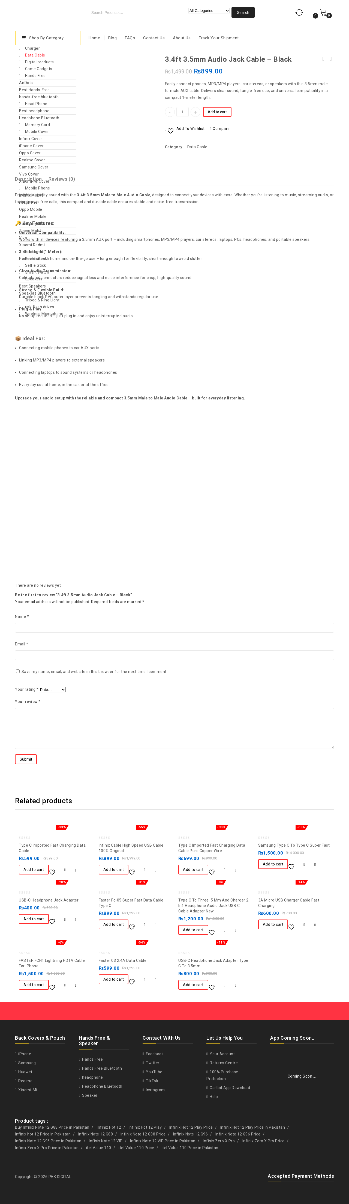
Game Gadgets (38, 69)
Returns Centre (223, 1063)
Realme (25, 1081)
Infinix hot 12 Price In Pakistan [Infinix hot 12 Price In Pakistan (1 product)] (43, 1134)
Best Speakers (32, 286)
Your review (28, 701)
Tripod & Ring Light (42, 300)
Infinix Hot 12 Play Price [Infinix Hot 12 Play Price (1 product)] (191, 1127)
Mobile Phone (37, 188)
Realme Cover (32, 160)
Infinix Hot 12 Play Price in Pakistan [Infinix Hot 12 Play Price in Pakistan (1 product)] (252, 1127)
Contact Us (154, 37)
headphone (92, 1077)
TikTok (151, 1081)
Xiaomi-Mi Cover (34, 181)
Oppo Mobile (30, 209)
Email (21, 644)
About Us (182, 37)
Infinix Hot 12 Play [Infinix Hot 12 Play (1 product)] (145, 1127)
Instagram (155, 1090)
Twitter (152, 1063)
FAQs (130, 37)
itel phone (28, 202)
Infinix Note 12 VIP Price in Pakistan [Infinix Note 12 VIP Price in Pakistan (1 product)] (162, 1141)
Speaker (89, 1095)
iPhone (24, 1054)
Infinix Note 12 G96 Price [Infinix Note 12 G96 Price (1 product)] (238, 1134)
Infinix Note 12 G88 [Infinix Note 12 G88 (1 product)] (95, 1134)
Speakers (34, 279)
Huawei (24, 1072)
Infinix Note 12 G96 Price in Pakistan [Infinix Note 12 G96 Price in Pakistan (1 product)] (48, 1141)
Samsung (26, 1063)
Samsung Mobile (34, 223)
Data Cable (35, 55)
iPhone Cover (31, 146)
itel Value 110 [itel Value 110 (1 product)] (98, 1148)
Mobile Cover (37, 131)
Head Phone (36, 104)
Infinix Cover (30, 139)
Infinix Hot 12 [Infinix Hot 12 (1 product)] (109, 1127)
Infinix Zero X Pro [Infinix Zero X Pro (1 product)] (219, 1141)
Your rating (27, 689)
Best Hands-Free (34, 90)
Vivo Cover (29, 174)
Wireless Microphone (44, 314)
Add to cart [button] (33, 869)
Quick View (76, 870)
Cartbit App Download (229, 1088)
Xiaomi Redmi (32, 245)
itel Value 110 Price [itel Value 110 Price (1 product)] (136, 1148)
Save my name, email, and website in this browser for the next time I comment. (95, 671)
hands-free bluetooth (39, 97)
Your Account (222, 1054)
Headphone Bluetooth (39, 118)
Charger (32, 48)
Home (94, 37)
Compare (221, 128)
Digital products (39, 62)
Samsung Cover (34, 167)
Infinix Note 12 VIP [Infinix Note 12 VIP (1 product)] (106, 1141)
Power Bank (36, 258)
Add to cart (217, 112)
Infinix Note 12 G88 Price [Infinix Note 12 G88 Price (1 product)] (143, 1134)
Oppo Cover (30, 153)
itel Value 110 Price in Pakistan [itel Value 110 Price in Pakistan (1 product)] (190, 1148)
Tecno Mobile (31, 231)
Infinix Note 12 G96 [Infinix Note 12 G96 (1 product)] (190, 1134)
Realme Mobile (33, 216)
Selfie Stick (35, 265)
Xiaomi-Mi (27, 1090)
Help (213, 1097)
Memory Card (37, 125)
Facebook (154, 1054)
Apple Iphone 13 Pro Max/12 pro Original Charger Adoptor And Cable (323, 59)
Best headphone (34, 111)
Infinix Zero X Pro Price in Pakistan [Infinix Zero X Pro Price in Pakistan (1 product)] (47, 1148)
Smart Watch (37, 272)
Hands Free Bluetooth (101, 1068)
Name (22, 616)
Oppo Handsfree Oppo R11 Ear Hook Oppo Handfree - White (330, 59)
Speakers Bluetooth (37, 293)
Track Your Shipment (219, 37)
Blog (112, 37)
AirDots (26, 83)
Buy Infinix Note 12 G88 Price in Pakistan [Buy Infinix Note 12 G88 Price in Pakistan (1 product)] (52, 1127)
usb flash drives (39, 307)
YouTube (154, 1072)
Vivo (23, 238)
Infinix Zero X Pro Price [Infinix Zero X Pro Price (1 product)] (263, 1141)
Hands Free (35, 75)
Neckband (34, 252)
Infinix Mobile (31, 195)
